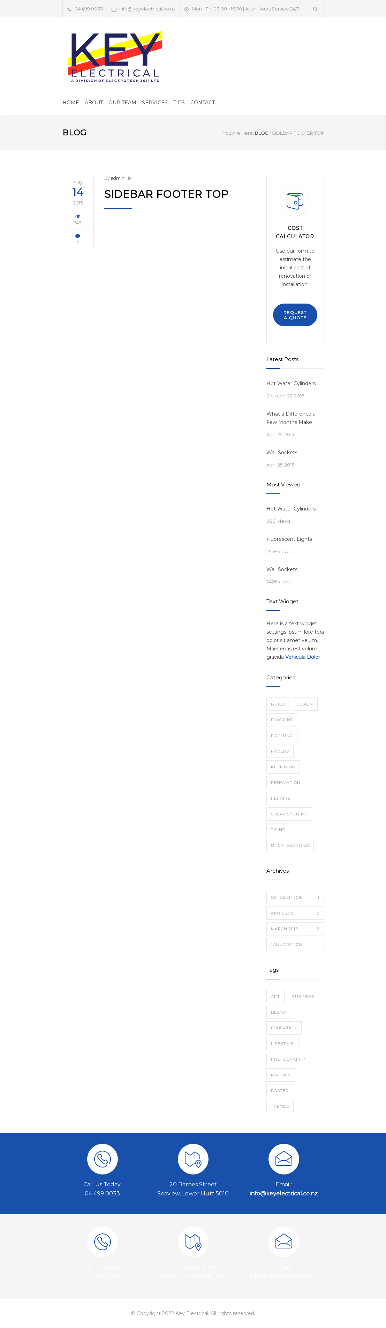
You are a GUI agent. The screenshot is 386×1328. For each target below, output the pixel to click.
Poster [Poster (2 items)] (280, 1090)
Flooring (282, 719)
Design (304, 704)
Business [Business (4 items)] (303, 996)
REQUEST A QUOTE (294, 315)
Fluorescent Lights (289, 539)
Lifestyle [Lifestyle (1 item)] (282, 1043)
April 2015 (295, 913)
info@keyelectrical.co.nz (147, 9)
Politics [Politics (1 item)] (281, 1075)
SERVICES (155, 102)
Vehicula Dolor (302, 657)
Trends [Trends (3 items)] (280, 1106)
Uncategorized (290, 845)
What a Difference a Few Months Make (291, 418)
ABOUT (94, 102)
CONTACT (202, 102)
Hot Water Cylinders (291, 383)
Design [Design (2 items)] (279, 1012)
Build (278, 704)
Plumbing (283, 766)
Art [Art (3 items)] (275, 996)
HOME (70, 102)
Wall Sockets (281, 452)
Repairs (280, 798)
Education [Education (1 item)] (284, 1027)
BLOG (74, 132)
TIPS (179, 102)
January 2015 (295, 944)
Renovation (286, 782)
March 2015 (295, 929)
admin (117, 178)
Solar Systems (289, 814)
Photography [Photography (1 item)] (288, 1059)
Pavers (280, 751)
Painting (282, 735)
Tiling (278, 829)
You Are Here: (238, 133)
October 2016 (295, 897)
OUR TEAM (122, 102)
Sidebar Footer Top (166, 194)
